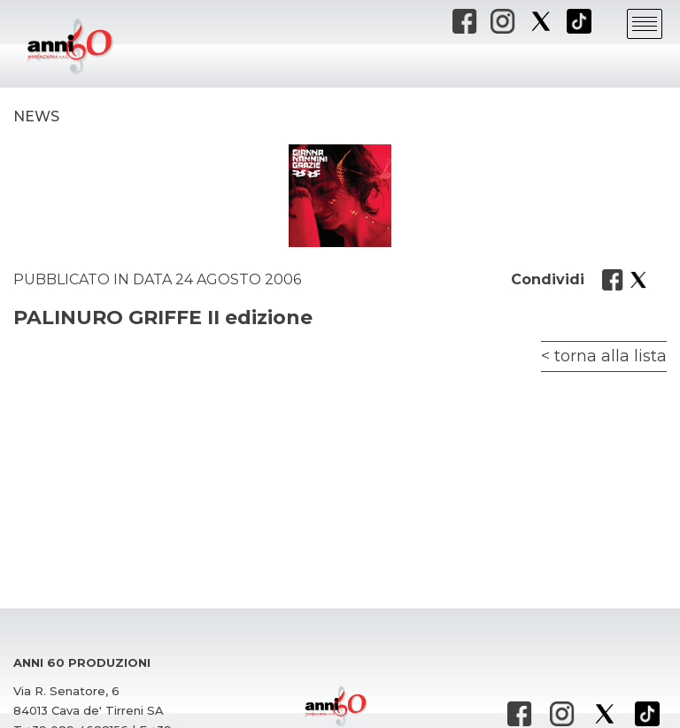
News (36, 116)
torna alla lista (610, 356)
